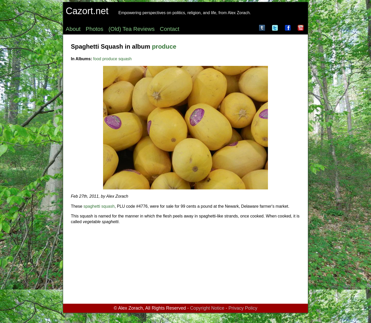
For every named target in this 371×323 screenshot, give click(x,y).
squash (125, 59)
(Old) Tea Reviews (131, 29)
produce (164, 46)
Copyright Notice (207, 308)
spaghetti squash (99, 206)
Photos (95, 29)
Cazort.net (87, 11)
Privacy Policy (243, 308)
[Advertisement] (185, 265)
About (73, 29)
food (97, 59)
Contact (169, 29)
